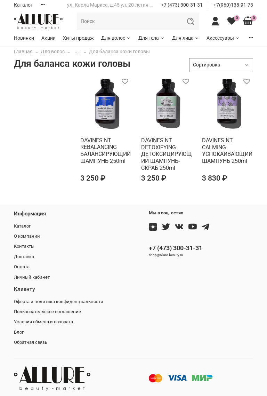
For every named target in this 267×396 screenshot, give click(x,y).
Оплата (22, 266)
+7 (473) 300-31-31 (182, 5)
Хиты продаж (78, 38)
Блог (19, 332)
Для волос (116, 38)
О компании (27, 236)
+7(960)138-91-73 (233, 5)
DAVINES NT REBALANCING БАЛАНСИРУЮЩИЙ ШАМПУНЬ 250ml (105, 150)
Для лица (186, 38)
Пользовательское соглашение (47, 311)
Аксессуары (223, 38)
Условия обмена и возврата (43, 321)
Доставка (24, 256)
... (77, 51)
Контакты (24, 246)
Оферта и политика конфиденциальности (58, 301)
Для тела (151, 38)
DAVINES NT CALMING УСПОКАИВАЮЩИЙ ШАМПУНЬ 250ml (227, 150)
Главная (23, 51)
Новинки (24, 38)
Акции (48, 38)
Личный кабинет (32, 277)
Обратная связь (30, 342)
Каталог (23, 5)
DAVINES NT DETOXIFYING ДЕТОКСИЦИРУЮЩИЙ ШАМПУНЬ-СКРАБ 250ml (166, 154)
